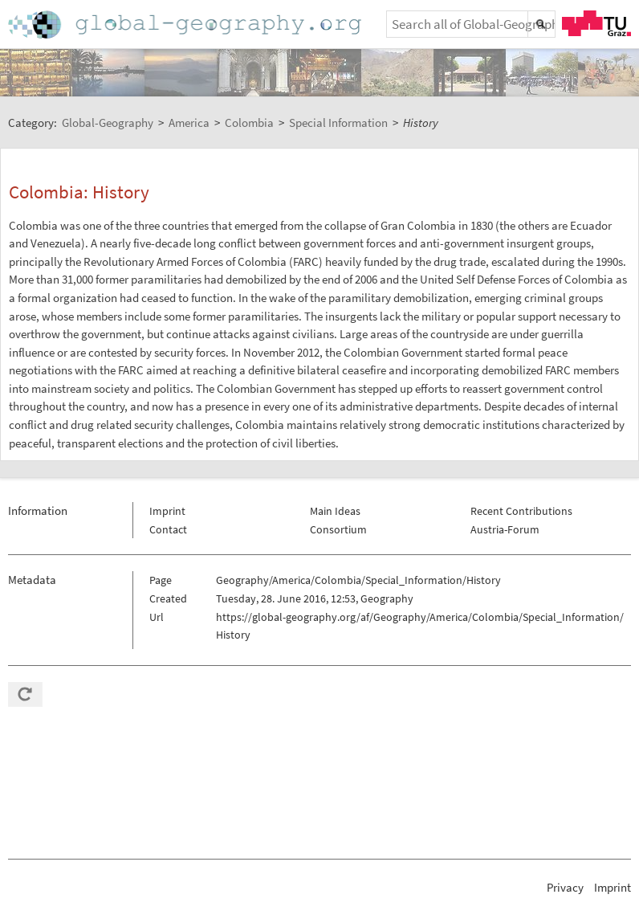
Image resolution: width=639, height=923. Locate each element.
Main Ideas (335, 511)
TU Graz (596, 23)
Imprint (167, 511)
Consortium (338, 529)
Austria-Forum (504, 529)
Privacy (565, 887)
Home (186, 24)
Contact (168, 529)
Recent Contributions (521, 511)
